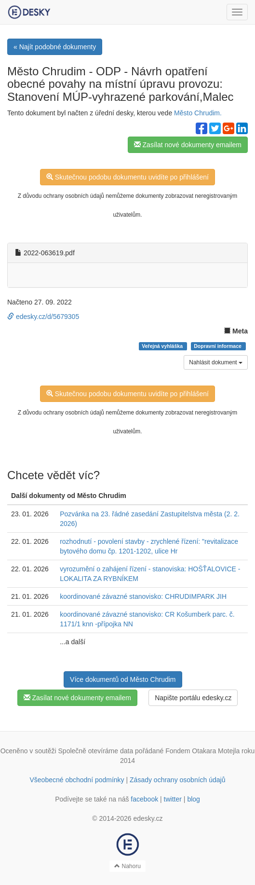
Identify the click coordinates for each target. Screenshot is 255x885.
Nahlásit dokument (215, 362)
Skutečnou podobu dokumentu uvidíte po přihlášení (127, 177)
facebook (144, 799)
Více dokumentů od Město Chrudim (122, 679)
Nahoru (127, 866)
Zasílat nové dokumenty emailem (188, 145)
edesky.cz (147, 818)
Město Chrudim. (198, 113)
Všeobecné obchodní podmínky (76, 780)
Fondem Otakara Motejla (202, 751)
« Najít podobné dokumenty (54, 47)
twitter (173, 799)
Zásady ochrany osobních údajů (177, 780)
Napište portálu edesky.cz (193, 698)
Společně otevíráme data (96, 751)
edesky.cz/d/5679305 (43, 316)
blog (193, 799)
